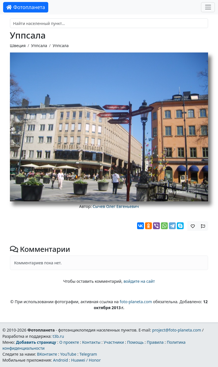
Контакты (91, 342)
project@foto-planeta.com (176, 330)
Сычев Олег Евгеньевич (116, 206)
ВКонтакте (47, 354)
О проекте (69, 342)
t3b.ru (58, 336)
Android (60, 360)
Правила (155, 342)
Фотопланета (25, 7)
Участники (114, 342)
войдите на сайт (139, 281)
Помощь (135, 342)
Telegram (88, 354)
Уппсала (39, 45)
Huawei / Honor (85, 360)
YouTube (68, 354)
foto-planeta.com (136, 301)
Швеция (18, 45)
